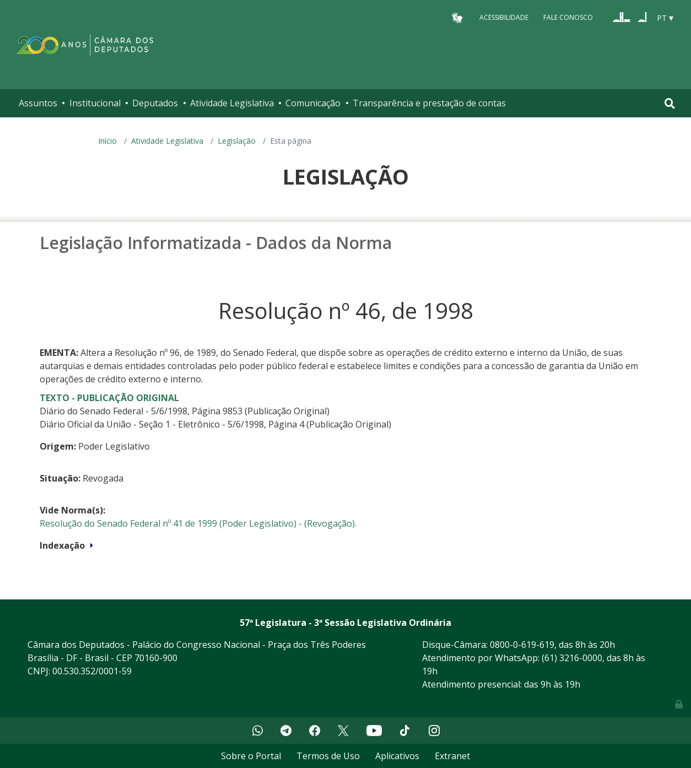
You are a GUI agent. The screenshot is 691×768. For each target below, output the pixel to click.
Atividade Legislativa (232, 103)
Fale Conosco (568, 17)
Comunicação (313, 103)
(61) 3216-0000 (572, 658)
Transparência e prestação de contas (429, 103)
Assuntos (38, 103)
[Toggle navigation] (669, 103)
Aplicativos (397, 756)
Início (107, 141)
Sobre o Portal (251, 756)
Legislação (237, 141)
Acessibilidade (503, 17)
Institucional (95, 103)
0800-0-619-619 (522, 645)
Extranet (452, 756)
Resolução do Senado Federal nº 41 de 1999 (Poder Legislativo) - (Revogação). (198, 523)
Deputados (155, 103)
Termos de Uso (328, 756)
